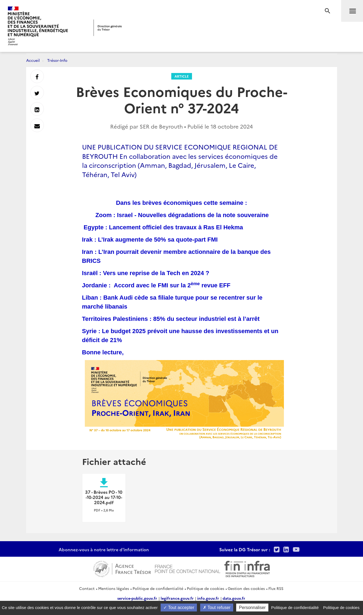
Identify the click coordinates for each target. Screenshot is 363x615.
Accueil (33, 60)
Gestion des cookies (246, 588)
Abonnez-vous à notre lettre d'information (104, 549)
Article (182, 76)
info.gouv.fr (208, 598)
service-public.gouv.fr (137, 598)
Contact (87, 588)
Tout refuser (217, 607)
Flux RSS (275, 588)
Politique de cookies (205, 588)
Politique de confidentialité (158, 588)
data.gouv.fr (234, 598)
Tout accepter (178, 607)
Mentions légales (113, 588)
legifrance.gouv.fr (177, 598)
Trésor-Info (57, 60)
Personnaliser (252, 607)
